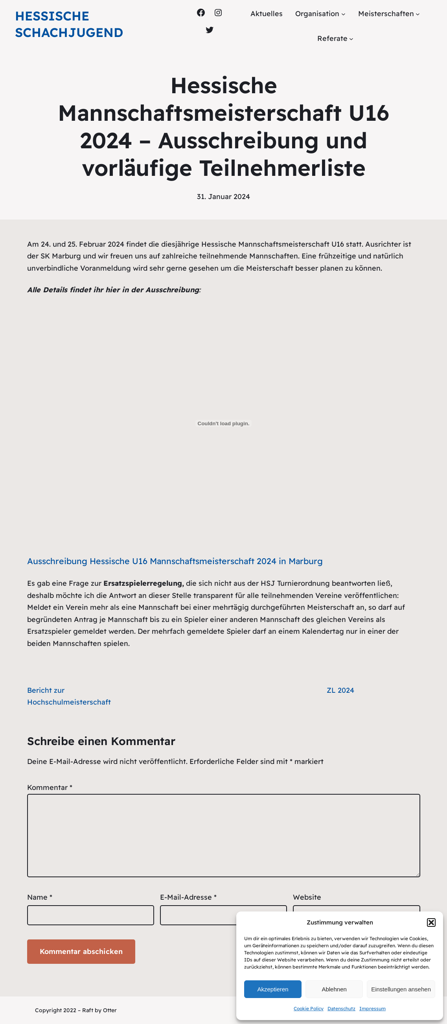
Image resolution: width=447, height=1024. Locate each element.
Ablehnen (334, 989)
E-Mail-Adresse (188, 897)
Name (39, 897)
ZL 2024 (340, 690)
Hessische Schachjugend (69, 24)
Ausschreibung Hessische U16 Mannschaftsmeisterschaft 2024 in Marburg (175, 561)
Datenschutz (341, 1008)
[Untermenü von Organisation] (343, 14)
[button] (431, 922)
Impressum (372, 1008)
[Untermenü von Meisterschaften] (418, 14)
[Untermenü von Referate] (351, 38)
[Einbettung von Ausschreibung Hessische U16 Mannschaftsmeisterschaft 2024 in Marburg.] (223, 423)
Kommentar (49, 787)
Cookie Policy (309, 1008)
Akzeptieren (272, 989)
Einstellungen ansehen (401, 989)
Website (307, 897)
